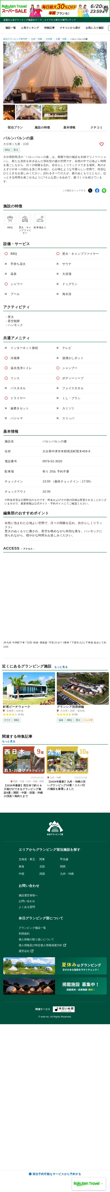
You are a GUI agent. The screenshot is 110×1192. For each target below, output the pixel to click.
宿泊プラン (15, 127)
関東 (42, 859)
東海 (21, 866)
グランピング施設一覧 (32, 927)
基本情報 (69, 127)
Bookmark (102, 144)
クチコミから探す (70, 27)
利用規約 (24, 933)
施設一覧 (10, 27)
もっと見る (61, 666)
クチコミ (96, 127)
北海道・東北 (27, 859)
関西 (63, 866)
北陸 (42, 866)
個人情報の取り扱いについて (36, 939)
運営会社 (26, 951)
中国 (21, 873)
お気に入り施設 (95, 27)
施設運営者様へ (28, 895)
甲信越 (64, 859)
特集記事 (49, 27)
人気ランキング (30, 27)
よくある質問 (27, 906)
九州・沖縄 (67, 873)
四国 (42, 873)
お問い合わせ (27, 901)
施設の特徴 (42, 127)
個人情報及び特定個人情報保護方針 (42, 945)
